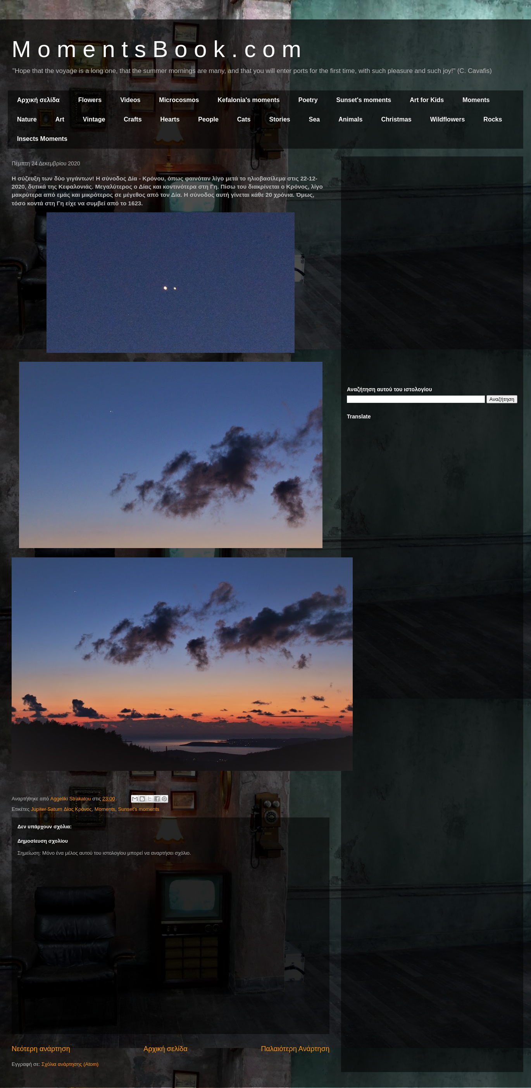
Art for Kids (427, 100)
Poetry (308, 100)
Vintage (94, 119)
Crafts (132, 119)
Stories (279, 119)
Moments (476, 100)
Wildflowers (447, 119)
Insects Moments (42, 138)
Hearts (170, 119)
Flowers (90, 100)
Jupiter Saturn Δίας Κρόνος (61, 809)
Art (59, 119)
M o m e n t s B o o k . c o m (156, 49)
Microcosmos (179, 100)
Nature (27, 119)
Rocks (492, 119)
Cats (244, 119)
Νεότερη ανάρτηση (41, 1049)
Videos (130, 100)
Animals (350, 119)
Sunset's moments (363, 100)
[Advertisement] (432, 216)
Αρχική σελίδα (38, 100)
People (208, 119)
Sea (314, 119)
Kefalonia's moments (248, 100)
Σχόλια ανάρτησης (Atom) (69, 1064)
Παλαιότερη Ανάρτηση (295, 1049)
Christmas (396, 119)
